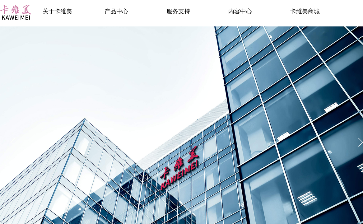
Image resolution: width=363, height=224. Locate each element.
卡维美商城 (305, 11)
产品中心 (116, 11)
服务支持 (178, 11)
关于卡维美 (57, 11)
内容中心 (240, 11)
